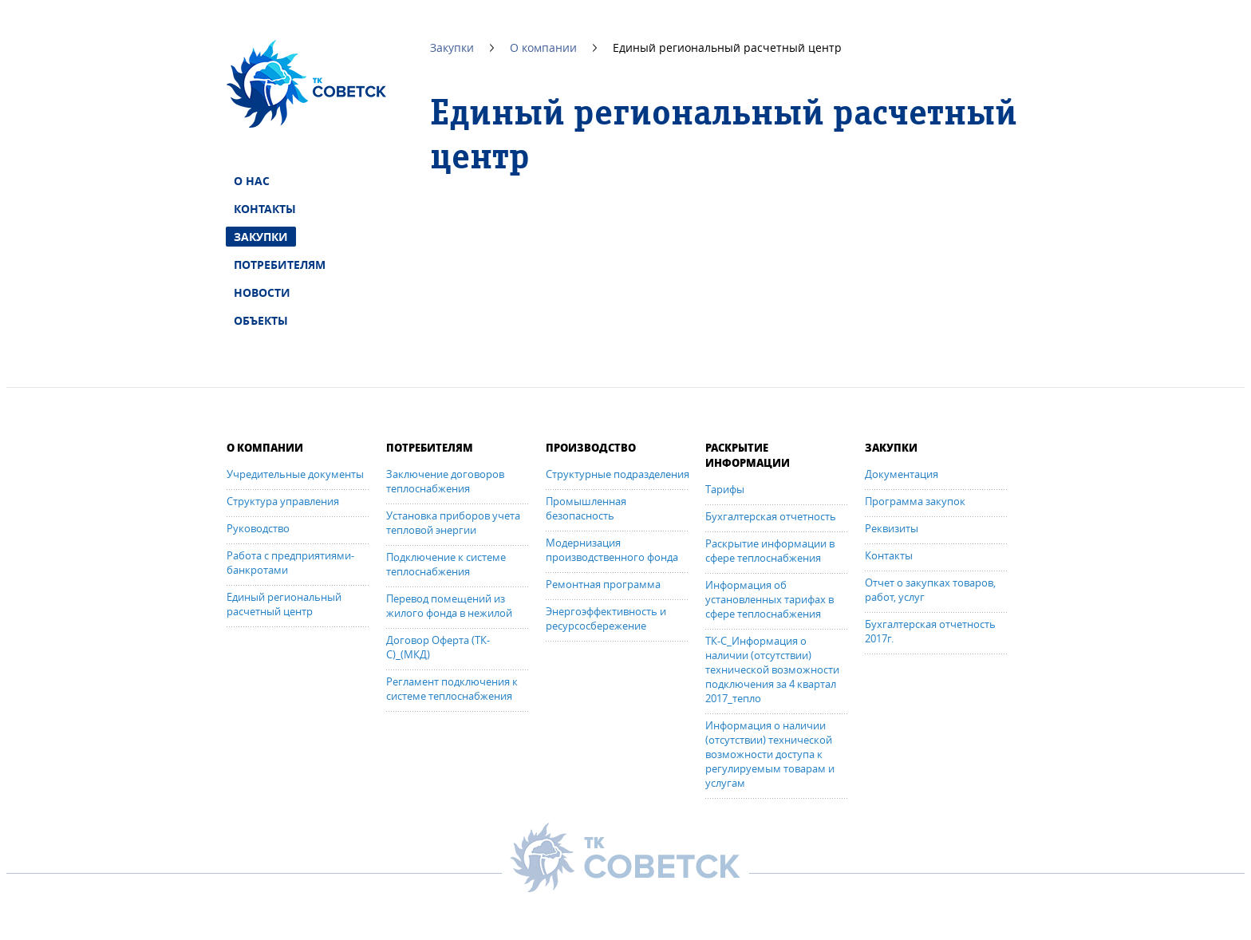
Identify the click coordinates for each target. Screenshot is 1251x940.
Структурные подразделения (617, 474)
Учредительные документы (295, 474)
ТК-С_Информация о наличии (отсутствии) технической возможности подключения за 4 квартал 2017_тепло (772, 669)
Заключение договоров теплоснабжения (445, 481)
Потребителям (280, 264)
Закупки (261, 236)
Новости (262, 292)
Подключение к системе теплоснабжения (446, 564)
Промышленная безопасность (586, 508)
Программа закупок (915, 501)
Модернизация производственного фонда (612, 549)
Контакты (265, 208)
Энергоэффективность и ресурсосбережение (606, 618)
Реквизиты (891, 528)
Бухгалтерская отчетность (770, 516)
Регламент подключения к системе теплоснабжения (452, 688)
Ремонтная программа (603, 584)
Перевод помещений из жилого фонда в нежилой (449, 605)
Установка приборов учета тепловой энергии (453, 522)
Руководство (258, 528)
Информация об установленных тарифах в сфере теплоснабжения (769, 599)
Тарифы (724, 489)
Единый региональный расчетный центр (284, 604)
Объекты (261, 320)
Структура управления (283, 501)
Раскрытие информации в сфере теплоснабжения (770, 550)
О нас (252, 180)
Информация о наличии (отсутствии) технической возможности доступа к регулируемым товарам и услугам (770, 754)
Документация (901, 474)
